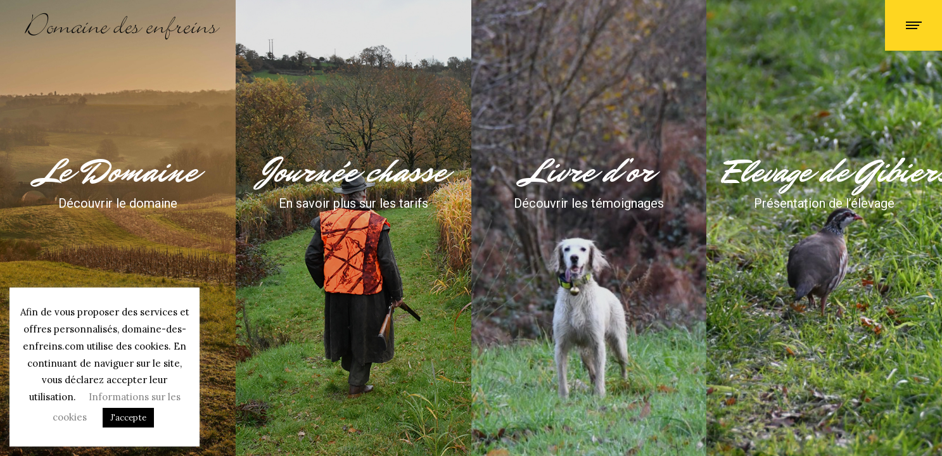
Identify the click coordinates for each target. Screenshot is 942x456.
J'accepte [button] (128, 417)
